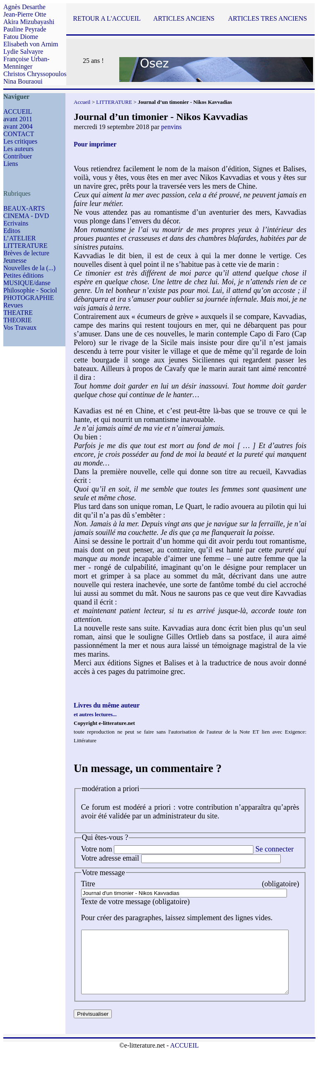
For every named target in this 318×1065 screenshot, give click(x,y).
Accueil (82, 102)
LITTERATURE (25, 245)
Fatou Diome (20, 36)
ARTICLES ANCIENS (183, 18)
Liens (10, 163)
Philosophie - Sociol (30, 290)
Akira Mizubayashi (28, 21)
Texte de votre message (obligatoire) (135, 901)
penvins (171, 126)
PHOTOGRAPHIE (28, 297)
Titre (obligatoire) (197, 884)
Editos (11, 230)
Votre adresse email (110, 858)
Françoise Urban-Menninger (26, 62)
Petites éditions (23, 275)
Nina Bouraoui (23, 81)
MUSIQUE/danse (27, 282)
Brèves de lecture (26, 253)
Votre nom (96, 849)
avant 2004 (18, 126)
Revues (13, 305)
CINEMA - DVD (26, 215)
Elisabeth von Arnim (30, 44)
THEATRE (18, 312)
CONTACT (18, 133)
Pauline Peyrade (24, 29)
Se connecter (274, 849)
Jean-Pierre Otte (24, 14)
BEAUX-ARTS (24, 208)
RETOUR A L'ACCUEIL (106, 18)
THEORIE (17, 320)
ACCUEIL (17, 111)
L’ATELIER (19, 238)
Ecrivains (15, 223)
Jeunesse (14, 260)
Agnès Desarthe (24, 6)
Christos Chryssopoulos (34, 73)
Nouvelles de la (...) (29, 267)
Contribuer (17, 156)
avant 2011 (17, 118)
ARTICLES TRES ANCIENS (267, 18)
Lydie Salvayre (23, 51)
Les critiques (20, 141)
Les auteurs (18, 148)
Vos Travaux (19, 327)
